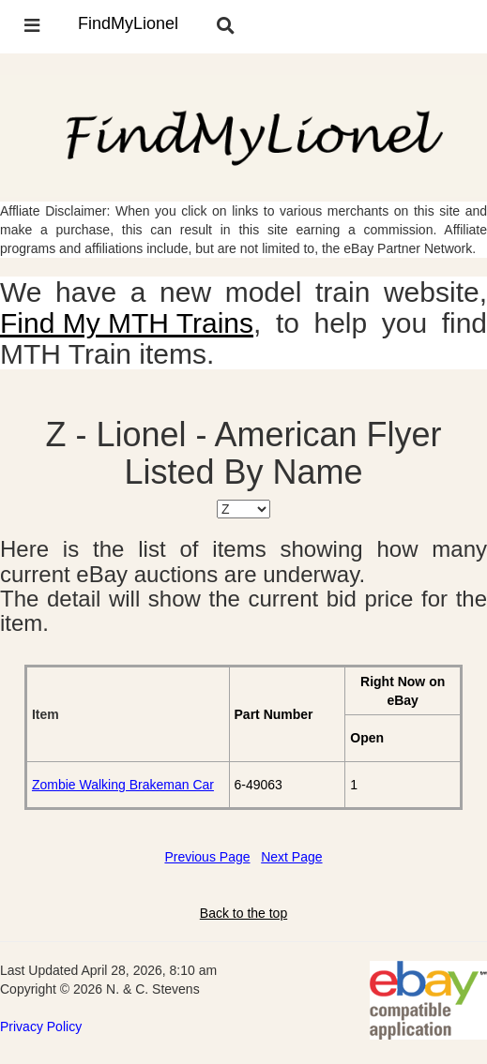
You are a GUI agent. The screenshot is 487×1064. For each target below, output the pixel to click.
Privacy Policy (41, 1026)
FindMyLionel (128, 23)
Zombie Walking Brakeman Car (123, 784)
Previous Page (207, 856)
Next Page (291, 856)
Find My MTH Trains (126, 322)
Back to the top (243, 913)
